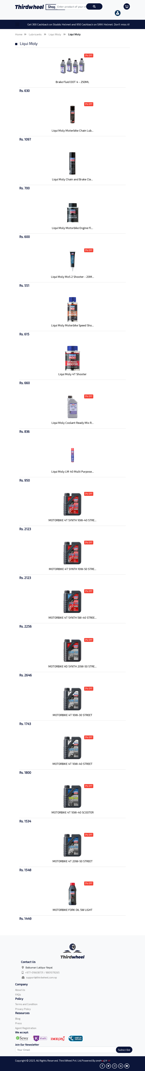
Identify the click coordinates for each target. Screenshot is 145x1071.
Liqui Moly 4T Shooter (72, 374)
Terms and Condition (26, 1004)
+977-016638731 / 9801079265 (42, 972)
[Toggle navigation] (17, 24)
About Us (20, 989)
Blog (17, 1018)
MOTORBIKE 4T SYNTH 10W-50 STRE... (72, 569)
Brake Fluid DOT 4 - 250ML (72, 81)
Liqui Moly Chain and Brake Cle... (72, 179)
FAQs (18, 994)
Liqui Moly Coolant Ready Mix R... (73, 422)
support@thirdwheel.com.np (41, 977)
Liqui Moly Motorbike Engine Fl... (72, 228)
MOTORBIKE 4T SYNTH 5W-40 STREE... (73, 617)
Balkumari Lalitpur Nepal (39, 967)
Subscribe (124, 1049)
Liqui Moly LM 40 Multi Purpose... (72, 471)
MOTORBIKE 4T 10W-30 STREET (72, 715)
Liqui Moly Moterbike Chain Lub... (72, 130)
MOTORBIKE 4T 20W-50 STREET (73, 861)
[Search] (72, 1050)
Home (18, 34)
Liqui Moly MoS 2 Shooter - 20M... (72, 276)
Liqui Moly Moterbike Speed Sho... (72, 325)
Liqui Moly (55, 34)
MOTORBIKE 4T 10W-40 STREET (72, 763)
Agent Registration (25, 1028)
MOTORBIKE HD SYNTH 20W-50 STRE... (72, 666)
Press (18, 1023)
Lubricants (35, 34)
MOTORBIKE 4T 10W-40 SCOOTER (73, 812)
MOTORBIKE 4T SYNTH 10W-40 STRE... (72, 520)
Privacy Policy (23, 1008)
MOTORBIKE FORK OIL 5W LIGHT (72, 909)
